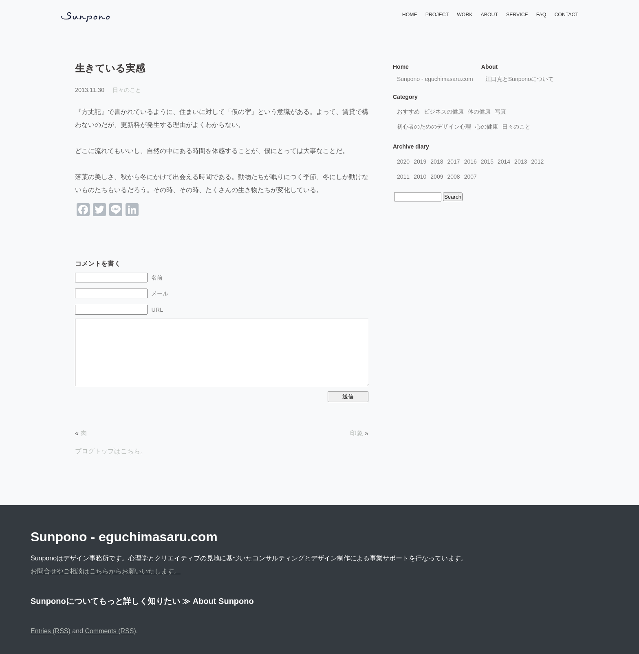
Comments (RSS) (110, 631)
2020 (403, 161)
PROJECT (437, 14)
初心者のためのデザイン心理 (434, 126)
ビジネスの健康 (444, 111)
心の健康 (486, 126)
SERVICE (517, 14)
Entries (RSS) (51, 631)
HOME (409, 14)
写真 (500, 111)
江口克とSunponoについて (519, 79)
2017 (453, 161)
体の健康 (479, 111)
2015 (487, 161)
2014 (504, 161)
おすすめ (408, 111)
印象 (356, 433)
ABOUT (489, 14)
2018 (436, 161)
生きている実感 (110, 68)
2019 (420, 161)
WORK (464, 14)
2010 (420, 176)
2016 (470, 161)
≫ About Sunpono (218, 601)
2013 (520, 161)
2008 (453, 176)
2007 (470, 176)
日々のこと (126, 90)
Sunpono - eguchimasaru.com (435, 79)
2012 (537, 161)
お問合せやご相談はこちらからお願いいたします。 (106, 571)
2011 (403, 176)
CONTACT (566, 14)
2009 (436, 176)
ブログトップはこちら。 (111, 451)
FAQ (541, 14)
